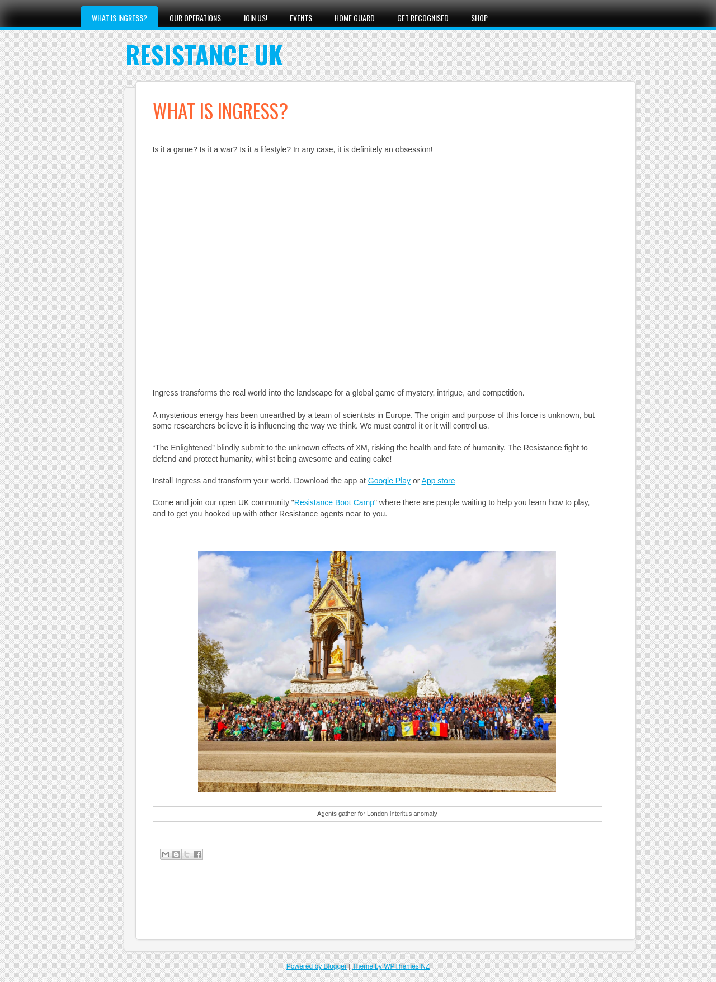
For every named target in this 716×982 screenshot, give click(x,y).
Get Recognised (423, 18)
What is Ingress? (119, 18)
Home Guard (355, 18)
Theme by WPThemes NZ (391, 966)
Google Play (389, 480)
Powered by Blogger (316, 966)
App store (438, 480)
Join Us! (255, 18)
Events (301, 18)
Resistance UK (203, 54)
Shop (479, 18)
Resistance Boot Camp (334, 502)
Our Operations (195, 18)
